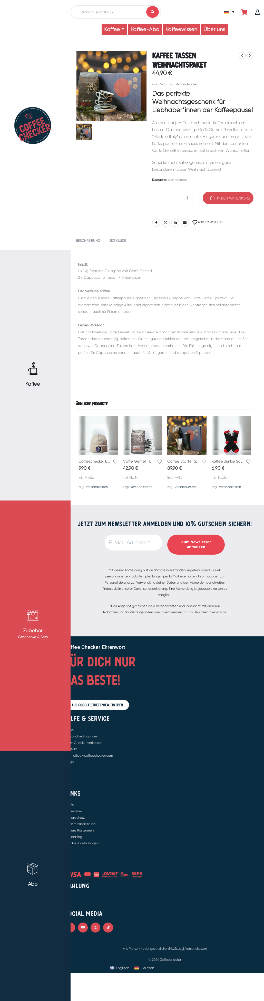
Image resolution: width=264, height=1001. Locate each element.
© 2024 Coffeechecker (164, 960)
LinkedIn (175, 222)
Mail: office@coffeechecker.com (89, 755)
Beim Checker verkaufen (83, 743)
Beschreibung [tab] (88, 241)
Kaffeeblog (73, 837)
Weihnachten (177, 180)
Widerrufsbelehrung (80, 824)
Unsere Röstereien (79, 830)
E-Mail (185, 222)
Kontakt (71, 749)
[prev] (242, 55)
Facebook (156, 222)
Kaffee (112, 29)
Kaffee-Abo (145, 29)
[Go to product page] (98, 435)
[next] (249, 55)
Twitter (166, 222)
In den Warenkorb (233, 198)
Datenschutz (75, 817)
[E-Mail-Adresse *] (133, 542)
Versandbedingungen (81, 736)
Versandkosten (187, 84)
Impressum (73, 811)
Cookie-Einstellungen (82, 843)
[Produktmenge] (186, 198)
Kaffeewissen (181, 29)
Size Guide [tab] (117, 241)
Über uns (214, 29)
